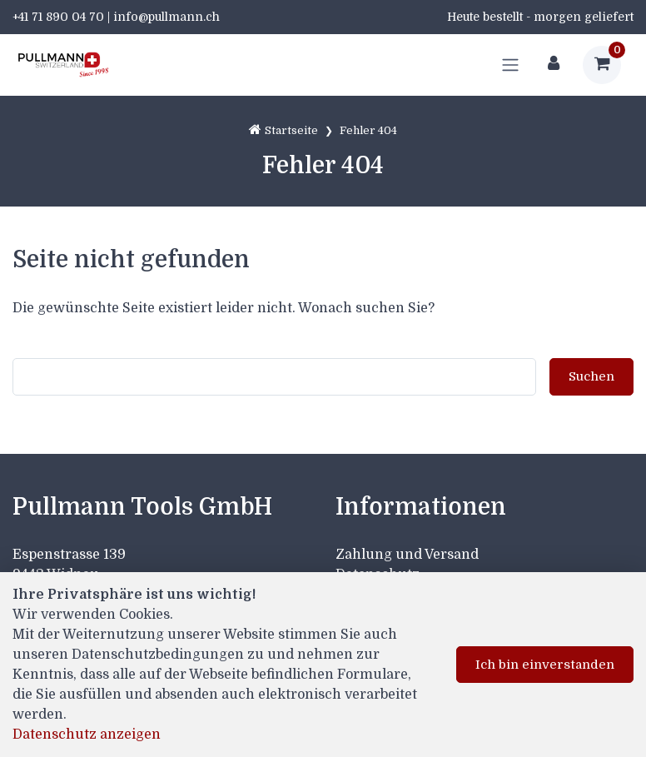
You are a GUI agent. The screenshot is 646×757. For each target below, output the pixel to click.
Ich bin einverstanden (544, 664)
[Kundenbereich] (553, 65)
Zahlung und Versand (407, 554)
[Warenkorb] (602, 65)
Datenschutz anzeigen (86, 734)
